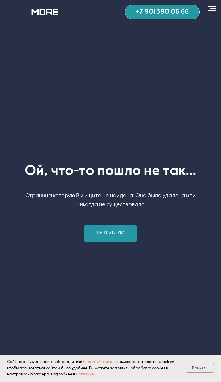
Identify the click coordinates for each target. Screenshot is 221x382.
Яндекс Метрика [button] (98, 362)
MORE (45, 11)
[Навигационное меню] (212, 8)
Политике (85, 374)
